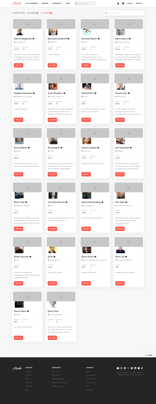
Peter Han (20, 202)
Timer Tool (29, 386)
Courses (28, 371)
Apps (68, 3)
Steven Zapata (90, 147)
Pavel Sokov (21, 311)
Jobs (87, 386)
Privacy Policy (91, 375)
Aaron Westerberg (92, 202)
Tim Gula (121, 202)
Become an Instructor (59, 382)
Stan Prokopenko (24, 38)
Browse (45, 3)
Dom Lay (121, 256)
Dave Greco (88, 256)
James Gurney (22, 256)
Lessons (28, 375)
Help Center (90, 382)
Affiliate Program (58, 379)
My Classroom (32, 3)
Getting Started (57, 386)
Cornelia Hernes (58, 202)
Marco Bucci (123, 38)
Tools (27, 379)
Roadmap (89, 390)
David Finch (89, 93)
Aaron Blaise (22, 147)
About (88, 371)
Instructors (56, 375)
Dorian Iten (122, 93)
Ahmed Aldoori (90, 38)
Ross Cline (53, 311)
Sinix (51, 256)
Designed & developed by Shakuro (131, 375)
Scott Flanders (56, 93)
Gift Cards (29, 382)
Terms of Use (91, 379)
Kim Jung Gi (55, 147)
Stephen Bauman (24, 93)
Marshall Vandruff (58, 38)
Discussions (56, 371)
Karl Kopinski (123, 147)
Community (56, 3)
